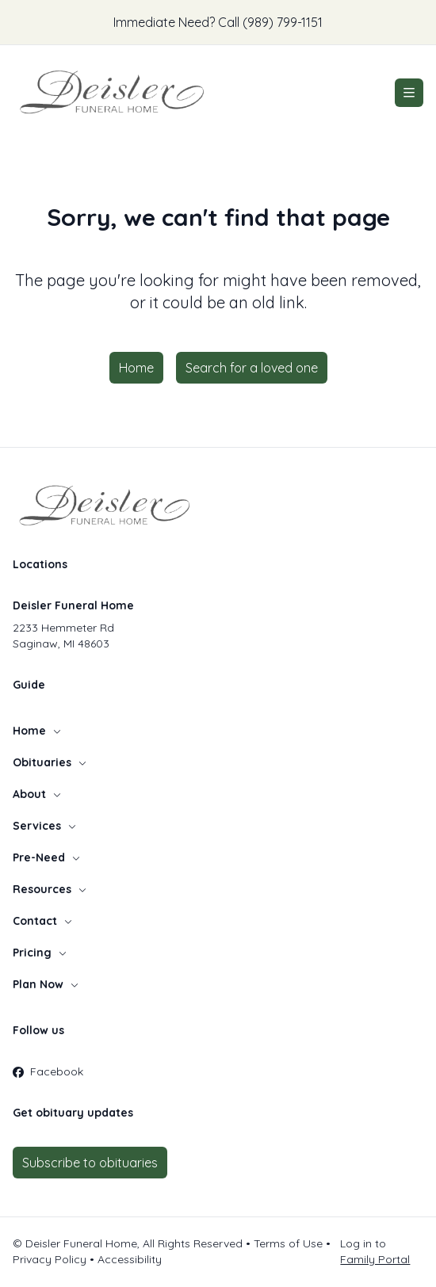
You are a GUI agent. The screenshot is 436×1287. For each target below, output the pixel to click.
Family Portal (375, 1259)
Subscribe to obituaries (90, 1163)
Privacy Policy (49, 1259)
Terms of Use (288, 1243)
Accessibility (130, 1259)
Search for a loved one (251, 368)
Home (136, 368)
